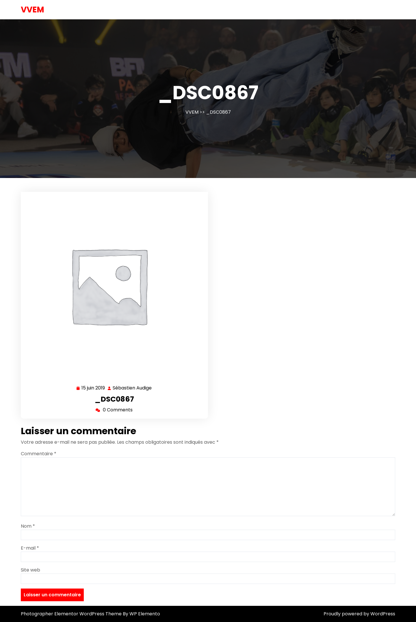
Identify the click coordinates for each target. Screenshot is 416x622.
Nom (28, 526)
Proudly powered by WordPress (359, 613)
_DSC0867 (114, 399)
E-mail (30, 548)
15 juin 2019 (93, 388)
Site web (30, 570)
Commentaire (38, 453)
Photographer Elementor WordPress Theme (72, 613)
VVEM (32, 9)
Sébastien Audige (132, 388)
